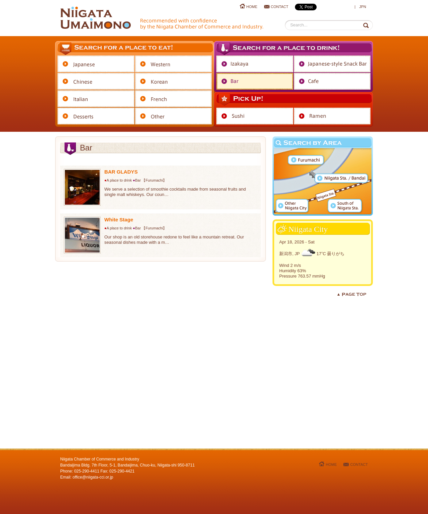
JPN (362, 7)
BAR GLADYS (121, 172)
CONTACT (280, 7)
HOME (251, 7)
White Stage (118, 219)
